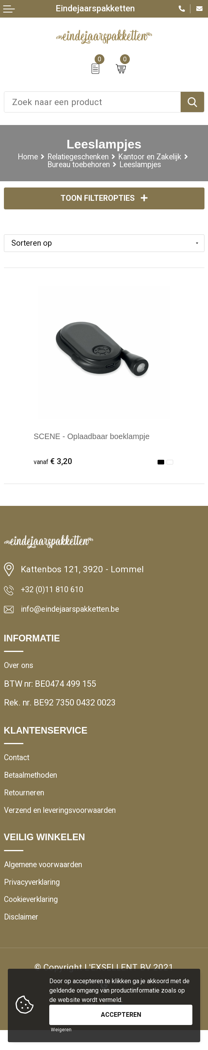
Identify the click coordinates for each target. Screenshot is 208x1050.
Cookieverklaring (35, 917)
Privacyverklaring (36, 898)
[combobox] (92, 102)
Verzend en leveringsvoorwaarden (67, 823)
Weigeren (61, 1029)
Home (17, 157)
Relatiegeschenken (74, 157)
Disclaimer (24, 936)
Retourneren (27, 804)
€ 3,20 (54, 464)
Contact (19, 766)
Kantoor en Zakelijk (156, 157)
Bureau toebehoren (75, 166)
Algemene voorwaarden (48, 879)
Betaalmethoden (35, 785)
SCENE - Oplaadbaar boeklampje (99, 440)
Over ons (20, 673)
